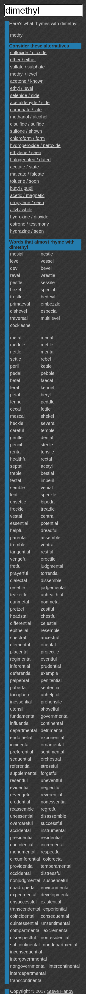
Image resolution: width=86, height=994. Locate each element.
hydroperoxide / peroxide (35, 145)
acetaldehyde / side (30, 102)
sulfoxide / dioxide (28, 52)
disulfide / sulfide (27, 123)
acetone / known (27, 81)
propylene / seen (27, 202)
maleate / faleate (27, 173)
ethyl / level (21, 88)
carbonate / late (26, 109)
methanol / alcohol (28, 116)
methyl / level (23, 73)
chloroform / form (27, 138)
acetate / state (24, 166)
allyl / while (21, 209)
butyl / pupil (21, 188)
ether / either (23, 59)
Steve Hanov (60, 991)
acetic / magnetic (27, 195)
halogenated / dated (30, 159)
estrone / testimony (29, 223)
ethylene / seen (25, 152)
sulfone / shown (26, 131)
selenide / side (24, 95)
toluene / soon (24, 181)
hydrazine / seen (27, 231)
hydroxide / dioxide (29, 216)
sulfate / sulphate (27, 66)
